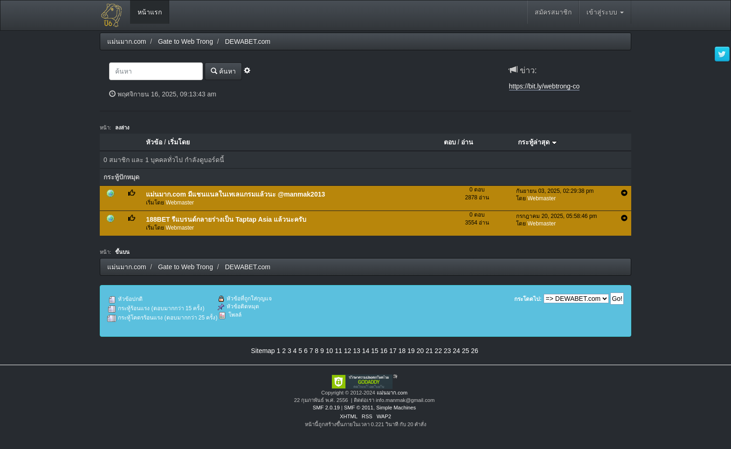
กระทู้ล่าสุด (537, 142)
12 (348, 350)
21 (429, 350)
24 (456, 350)
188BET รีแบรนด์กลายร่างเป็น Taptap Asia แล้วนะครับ (226, 219)
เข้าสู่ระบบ (605, 12)
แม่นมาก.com (392, 392)
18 (402, 350)
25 (465, 350)
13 (356, 350)
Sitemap (263, 350)
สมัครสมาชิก (553, 12)
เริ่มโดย (179, 142)
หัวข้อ (154, 142)
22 (438, 350)
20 (420, 350)
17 (393, 350)
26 (474, 350)
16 (384, 350)
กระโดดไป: (528, 299)
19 (411, 350)
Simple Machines (396, 407)
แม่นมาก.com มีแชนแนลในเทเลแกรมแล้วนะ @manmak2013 (235, 194)
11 (338, 350)
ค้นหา (223, 71)
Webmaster (180, 202)
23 (447, 350)
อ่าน (467, 142)
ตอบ (450, 142)
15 (375, 350)
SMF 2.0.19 (326, 407)
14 (366, 350)
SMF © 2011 (358, 407)
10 (329, 350)
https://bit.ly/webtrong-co (544, 86)
